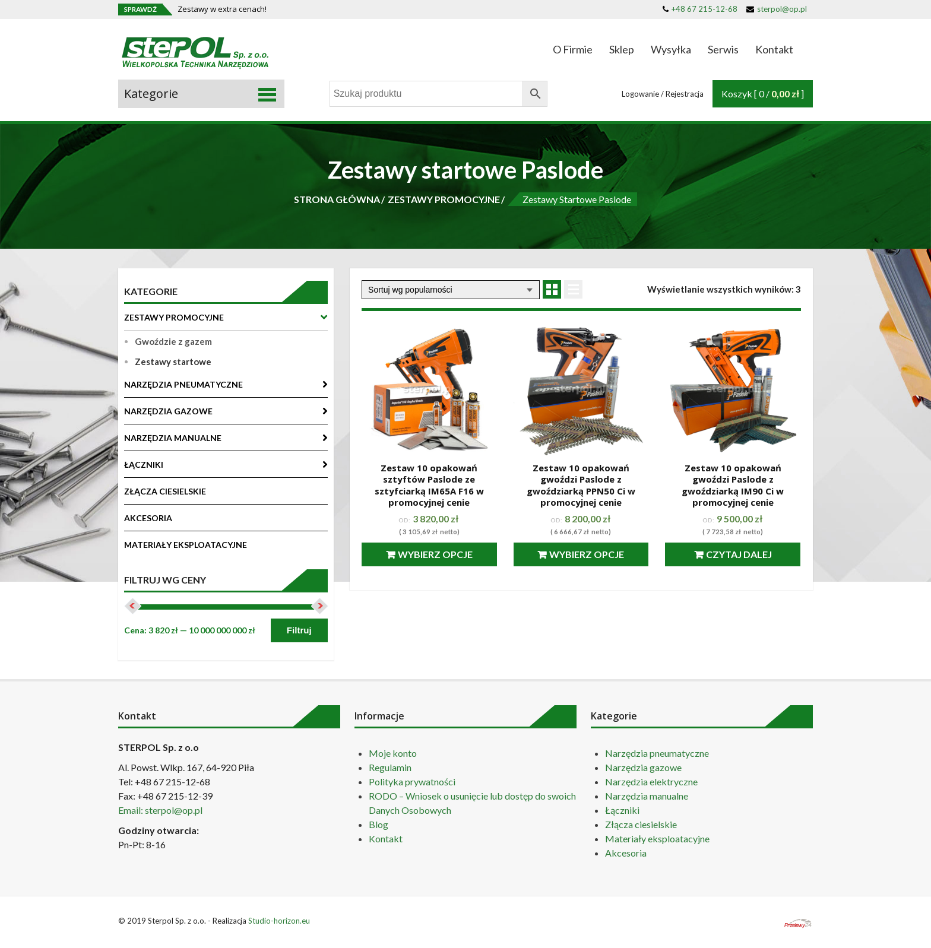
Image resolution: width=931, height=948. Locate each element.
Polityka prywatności (412, 781)
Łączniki (622, 810)
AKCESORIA (148, 518)
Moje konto (393, 753)
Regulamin (390, 767)
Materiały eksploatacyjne (657, 838)
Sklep (621, 49)
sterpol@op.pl (776, 9)
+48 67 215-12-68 (700, 9)
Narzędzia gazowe (643, 767)
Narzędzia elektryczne (651, 781)
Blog (378, 824)
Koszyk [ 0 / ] (762, 93)
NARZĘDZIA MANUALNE (172, 438)
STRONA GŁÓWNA (337, 199)
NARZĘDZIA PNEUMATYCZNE (183, 384)
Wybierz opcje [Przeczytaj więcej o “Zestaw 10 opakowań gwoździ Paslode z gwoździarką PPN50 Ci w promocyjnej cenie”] (586, 554)
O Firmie (573, 49)
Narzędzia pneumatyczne (657, 753)
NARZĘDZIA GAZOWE (168, 411)
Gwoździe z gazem (173, 341)
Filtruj (299, 630)
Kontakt (774, 49)
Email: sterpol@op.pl (160, 810)
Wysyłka (671, 49)
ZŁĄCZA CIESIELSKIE (165, 491)
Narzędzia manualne (646, 795)
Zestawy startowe (173, 361)
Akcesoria (626, 852)
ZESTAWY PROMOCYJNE (444, 199)
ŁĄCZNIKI (143, 464)
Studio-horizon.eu (279, 920)
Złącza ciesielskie (641, 824)
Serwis (723, 49)
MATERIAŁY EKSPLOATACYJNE (185, 545)
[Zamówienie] (451, 289)
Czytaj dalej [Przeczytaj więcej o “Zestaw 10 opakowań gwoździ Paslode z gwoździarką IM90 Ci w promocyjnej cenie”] (739, 554)
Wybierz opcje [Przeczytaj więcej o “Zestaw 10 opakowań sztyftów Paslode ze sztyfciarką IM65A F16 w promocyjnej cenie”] (435, 554)
